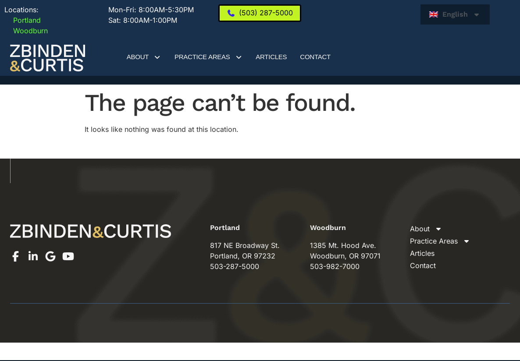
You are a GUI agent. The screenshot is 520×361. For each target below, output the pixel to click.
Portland (22, 20)
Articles (271, 56)
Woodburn (26, 30)
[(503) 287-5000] (259, 13)
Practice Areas (208, 57)
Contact (315, 56)
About (144, 57)
